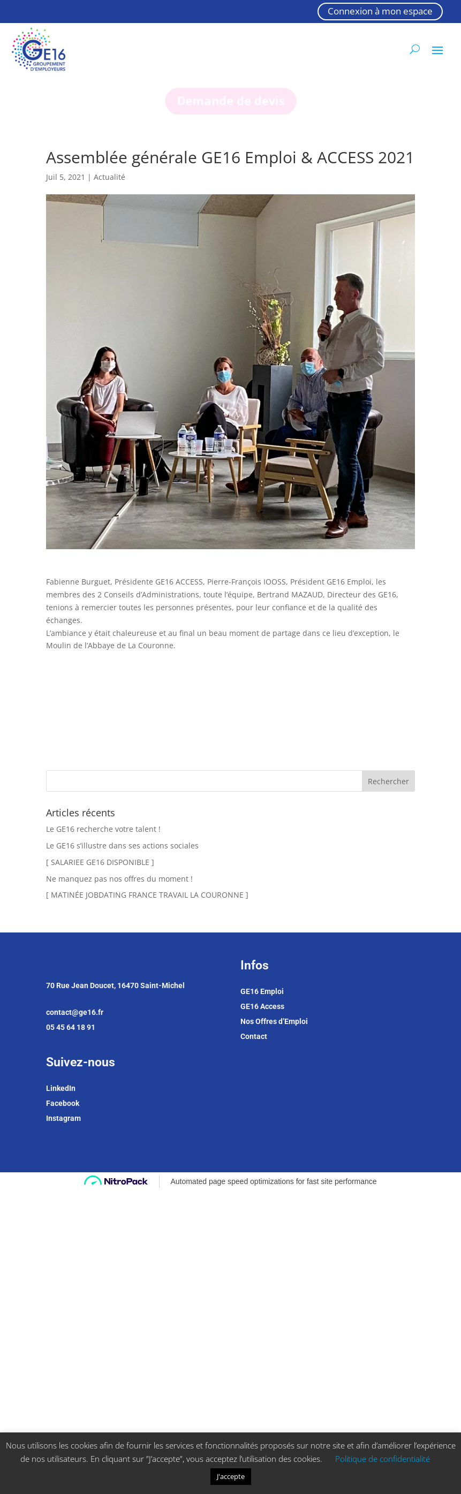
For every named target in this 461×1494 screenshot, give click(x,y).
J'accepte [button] (231, 1476)
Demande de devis (230, 101)
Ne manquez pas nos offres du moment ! (119, 879)
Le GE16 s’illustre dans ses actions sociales (122, 845)
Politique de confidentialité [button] (382, 1458)
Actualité (109, 177)
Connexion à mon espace (380, 11)
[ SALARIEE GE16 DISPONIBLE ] (100, 862)
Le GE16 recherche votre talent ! (103, 829)
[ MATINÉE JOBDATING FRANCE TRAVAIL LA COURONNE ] (147, 895)
